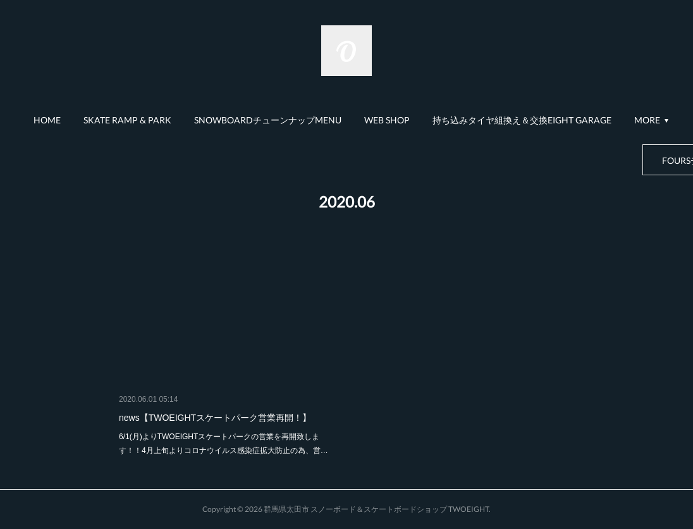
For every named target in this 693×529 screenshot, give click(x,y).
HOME (47, 120)
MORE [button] (647, 120)
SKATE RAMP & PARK (127, 120)
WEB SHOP (387, 120)
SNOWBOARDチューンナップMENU (267, 120)
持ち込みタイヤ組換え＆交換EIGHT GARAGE (521, 120)
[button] (47, 120)
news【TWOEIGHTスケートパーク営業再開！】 (215, 418)
